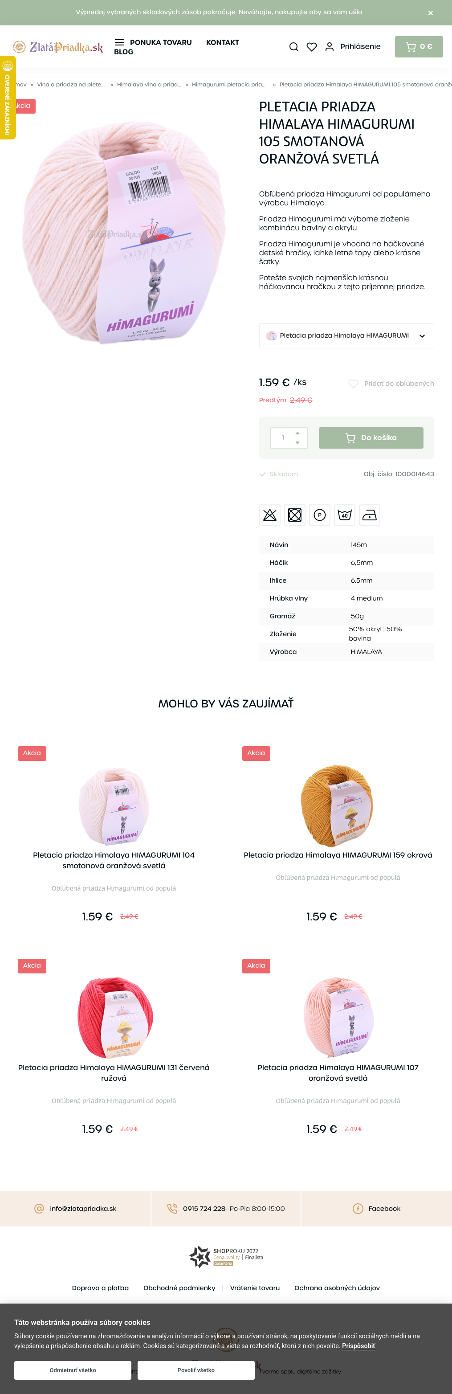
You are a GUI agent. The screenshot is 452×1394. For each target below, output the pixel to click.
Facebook (385, 1209)
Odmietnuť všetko (73, 1370)
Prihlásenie (360, 46)
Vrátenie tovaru (255, 1288)
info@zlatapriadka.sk (83, 1209)
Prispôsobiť (358, 1346)
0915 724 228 (204, 1209)
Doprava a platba (100, 1288)
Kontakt (222, 42)
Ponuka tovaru (161, 42)
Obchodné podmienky (179, 1288)
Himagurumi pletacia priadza (230, 85)
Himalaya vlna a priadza (149, 85)
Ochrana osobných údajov (337, 1288)
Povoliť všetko (196, 1370)
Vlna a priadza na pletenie (72, 85)
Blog (124, 52)
